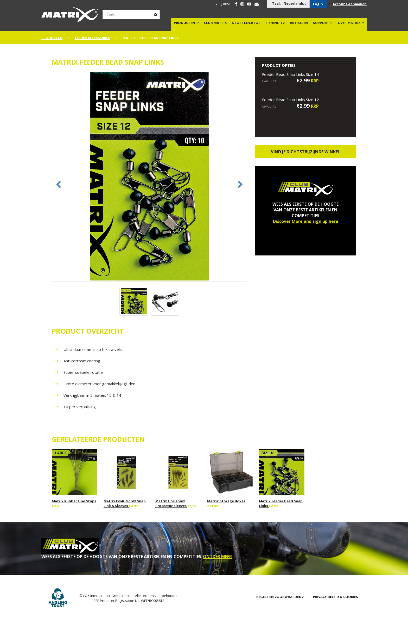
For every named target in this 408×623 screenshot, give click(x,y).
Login (318, 4)
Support (321, 22)
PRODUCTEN (184, 22)
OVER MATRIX (349, 22)
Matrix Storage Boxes (226, 501)
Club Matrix (215, 22)
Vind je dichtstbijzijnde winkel (305, 152)
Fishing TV (275, 22)
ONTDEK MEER (217, 556)
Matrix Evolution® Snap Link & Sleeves (125, 503)
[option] (149, 177)
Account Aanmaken (350, 4)
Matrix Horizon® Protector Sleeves (171, 503)
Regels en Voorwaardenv (280, 596)
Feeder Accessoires (92, 37)
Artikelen (299, 22)
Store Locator (246, 22)
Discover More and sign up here (305, 221)
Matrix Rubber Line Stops (74, 501)
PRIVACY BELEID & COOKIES (335, 596)
